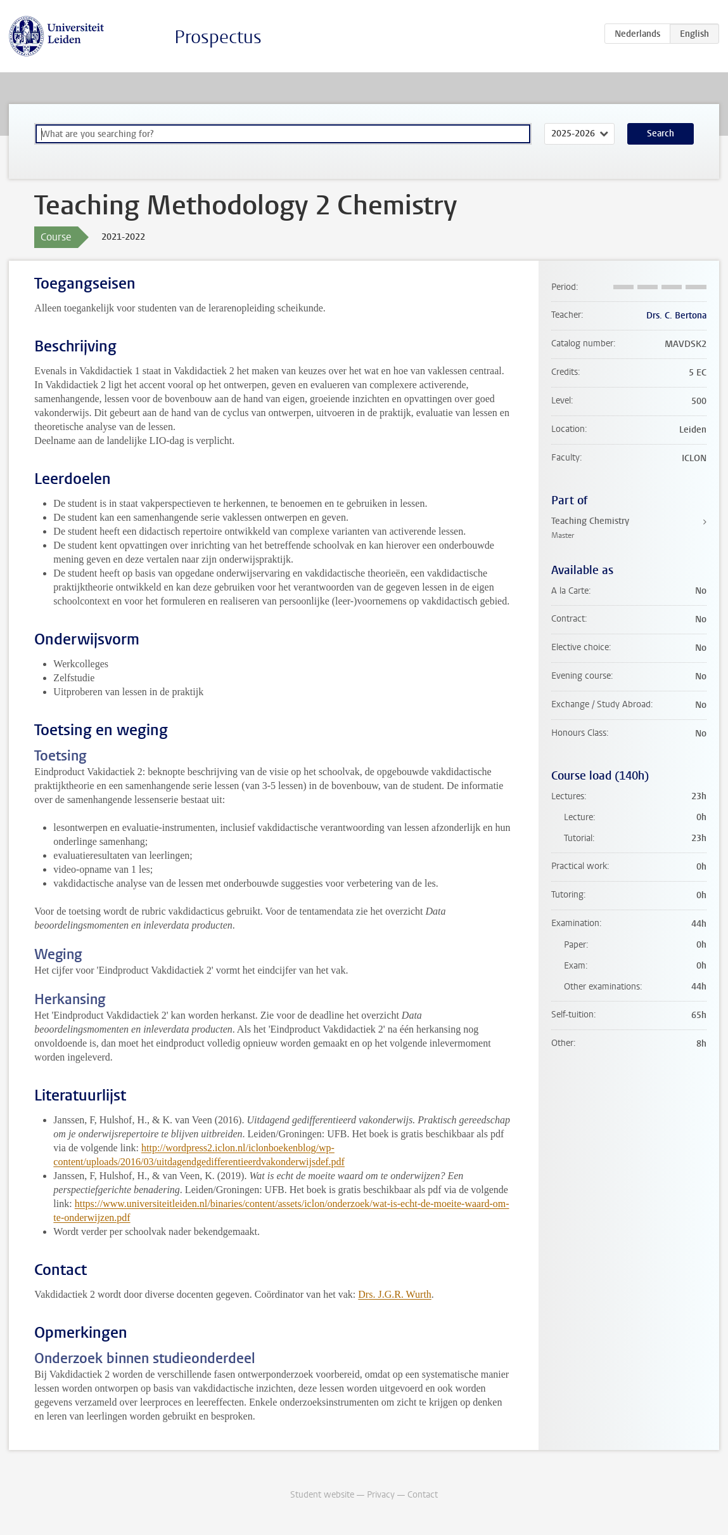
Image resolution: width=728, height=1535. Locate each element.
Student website (322, 1495)
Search (660, 133)
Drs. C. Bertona (676, 316)
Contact (422, 1495)
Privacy (381, 1495)
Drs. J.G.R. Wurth (394, 1294)
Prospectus (218, 37)
